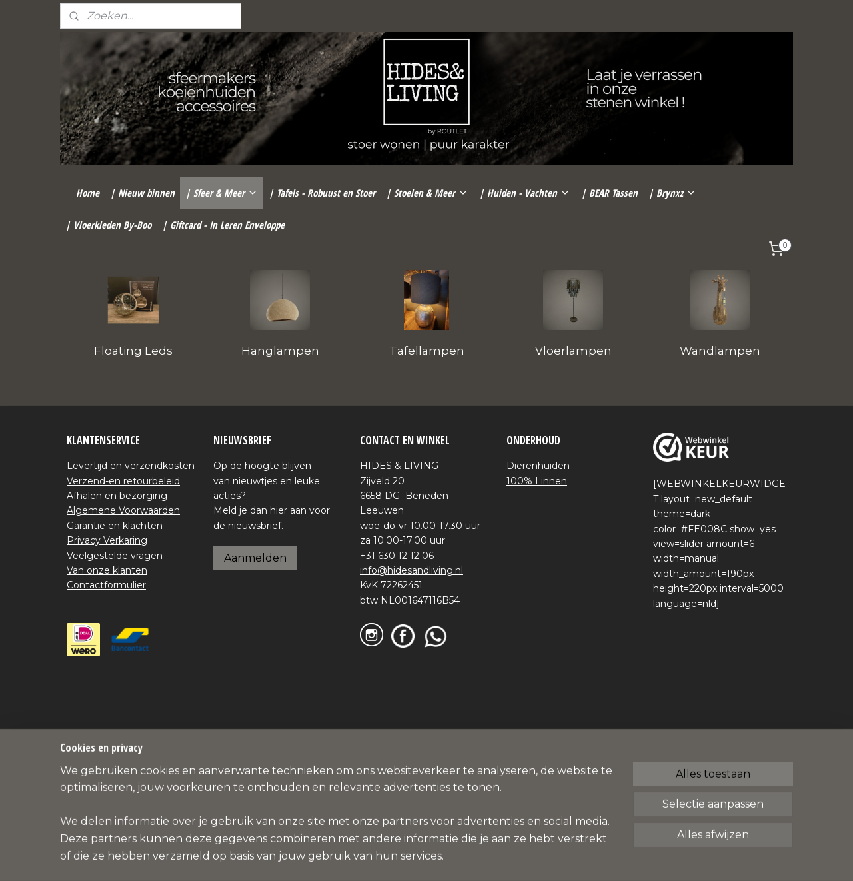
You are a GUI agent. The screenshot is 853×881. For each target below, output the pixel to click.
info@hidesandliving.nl (411, 570)
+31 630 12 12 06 (397, 556)
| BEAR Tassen (609, 192)
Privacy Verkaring (107, 540)
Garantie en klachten (115, 526)
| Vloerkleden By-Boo (108, 224)
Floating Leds (133, 350)
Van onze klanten (107, 570)
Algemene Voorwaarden (123, 510)
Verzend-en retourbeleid (123, 481)
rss (403, 737)
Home (87, 192)
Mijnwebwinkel (569, 737)
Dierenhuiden (538, 466)
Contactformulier (106, 585)
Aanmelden (255, 558)
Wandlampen (720, 350)
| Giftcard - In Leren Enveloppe (223, 224)
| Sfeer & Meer (221, 192)
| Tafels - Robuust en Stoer (322, 192)
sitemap (379, 737)
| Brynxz (672, 192)
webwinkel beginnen (452, 737)
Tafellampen (426, 350)
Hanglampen (280, 350)
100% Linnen (536, 481)
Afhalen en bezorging (117, 496)
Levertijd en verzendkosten (131, 466)
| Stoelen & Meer (427, 192)
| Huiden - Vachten (524, 192)
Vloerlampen (573, 350)
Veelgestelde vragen (115, 556)
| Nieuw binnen (142, 192)
